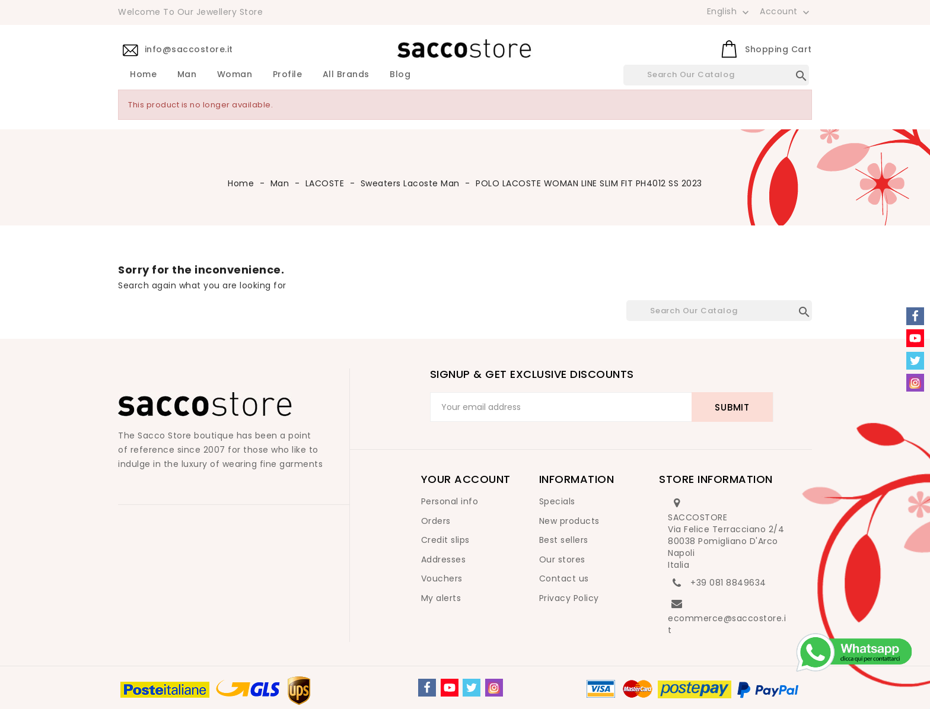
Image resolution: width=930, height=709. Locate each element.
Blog (400, 74)
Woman (235, 74)
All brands (346, 74)
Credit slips (445, 540)
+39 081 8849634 (728, 583)
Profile (287, 74)
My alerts (441, 598)
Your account (466, 479)
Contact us (564, 578)
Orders (436, 521)
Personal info (450, 501)
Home (143, 74)
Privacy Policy (569, 598)
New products (569, 521)
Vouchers (442, 578)
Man (187, 74)
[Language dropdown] (729, 11)
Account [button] (786, 12)
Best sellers (563, 540)
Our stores (562, 559)
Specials (557, 501)
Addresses (443, 559)
